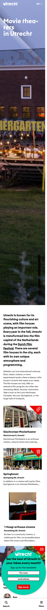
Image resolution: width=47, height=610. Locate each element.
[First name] (23, 573)
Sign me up (24, 587)
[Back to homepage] (10, 4)
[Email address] (23, 579)
